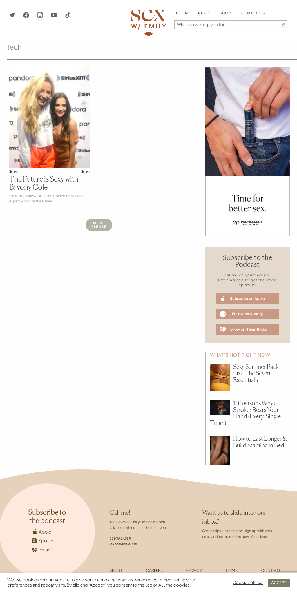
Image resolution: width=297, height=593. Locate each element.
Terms (231, 571)
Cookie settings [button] (248, 583)
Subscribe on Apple (242, 298)
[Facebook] (27, 17)
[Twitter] (13, 17)
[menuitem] (181, 14)
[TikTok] (67, 17)
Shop (225, 13)
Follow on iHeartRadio (243, 329)
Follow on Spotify (241, 314)
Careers (154, 571)
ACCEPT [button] (278, 583)
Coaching (253, 13)
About (115, 571)
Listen (181, 13)
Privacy (194, 571)
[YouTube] (54, 17)
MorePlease (98, 225)
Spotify (42, 540)
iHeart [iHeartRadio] (41, 550)
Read (203, 13)
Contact (270, 571)
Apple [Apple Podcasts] (41, 532)
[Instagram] (41, 17)
